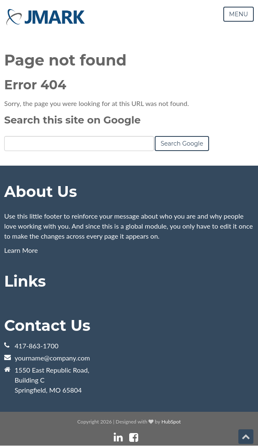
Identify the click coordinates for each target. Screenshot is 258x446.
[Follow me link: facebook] (133, 437)
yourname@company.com (52, 358)
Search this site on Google (72, 120)
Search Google (182, 143)
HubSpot (171, 421)
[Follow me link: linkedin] (118, 437)
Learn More (21, 250)
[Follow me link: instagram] (144, 437)
